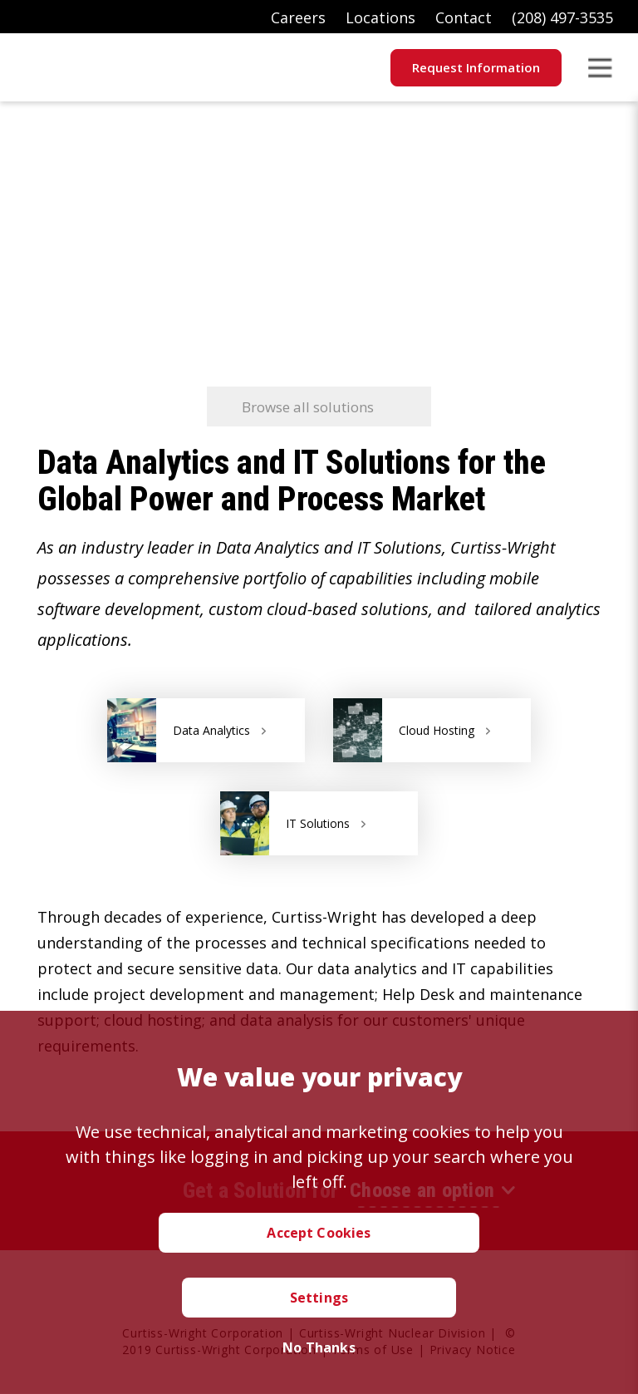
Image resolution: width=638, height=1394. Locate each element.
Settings (319, 1297)
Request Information (476, 67)
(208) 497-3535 (562, 17)
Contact (463, 17)
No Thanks (318, 1347)
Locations (380, 17)
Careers (298, 17)
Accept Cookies (319, 1233)
